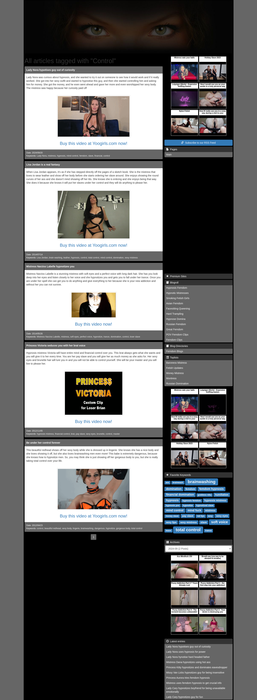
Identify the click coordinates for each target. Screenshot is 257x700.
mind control (72, 156)
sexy (210, 516)
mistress (52, 156)
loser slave (135, 336)
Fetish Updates (174, 367)
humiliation (221, 494)
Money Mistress (175, 373)
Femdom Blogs (174, 351)
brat (73, 434)
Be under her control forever (43, 442)
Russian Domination (177, 383)
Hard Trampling (174, 313)
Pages (171, 149)
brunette (101, 434)
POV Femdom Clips (177, 334)
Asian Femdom (174, 303)
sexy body (67, 528)
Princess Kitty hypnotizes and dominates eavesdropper (196, 667)
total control (93, 257)
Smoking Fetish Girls (177, 298)
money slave (172, 516)
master (116, 434)
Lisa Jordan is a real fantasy (43, 164)
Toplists (172, 357)
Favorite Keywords (178, 475)
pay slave (80, 434)
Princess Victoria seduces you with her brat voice (56, 345)
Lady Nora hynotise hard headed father (188, 657)
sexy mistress (131, 257)
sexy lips (171, 522)
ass (167, 482)
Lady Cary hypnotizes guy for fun (184, 697)
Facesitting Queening (178, 308)
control (106, 156)
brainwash (178, 482)
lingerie (76, 528)
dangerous (100, 528)
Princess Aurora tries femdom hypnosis (188, 677)
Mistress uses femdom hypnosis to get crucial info (194, 683)
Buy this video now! (93, 324)
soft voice (219, 522)
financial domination (180, 494)
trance (106, 336)
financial (98, 156)
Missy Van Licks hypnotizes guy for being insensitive (195, 672)
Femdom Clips (174, 339)
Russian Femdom (176, 324)
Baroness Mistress (176, 362)
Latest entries (175, 641)
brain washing (55, 257)
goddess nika (204, 495)
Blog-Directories (177, 346)
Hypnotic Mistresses (177, 293)
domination (118, 257)
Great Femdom (174, 329)
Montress (171, 378)
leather (66, 257)
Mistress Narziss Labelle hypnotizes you (50, 266)
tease (168, 530)
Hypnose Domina (175, 319)
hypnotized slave (205, 505)
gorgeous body (123, 528)
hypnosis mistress (45, 434)
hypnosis (61, 156)
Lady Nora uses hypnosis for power (186, 651)
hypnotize (97, 336)
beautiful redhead (52, 528)
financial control (62, 434)
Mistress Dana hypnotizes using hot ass (188, 662)
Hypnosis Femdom (176, 287)
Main (169, 154)
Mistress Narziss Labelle (48, 336)
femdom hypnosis (211, 488)
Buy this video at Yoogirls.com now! (93, 143)
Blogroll (172, 282)
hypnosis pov (173, 505)
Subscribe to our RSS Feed (198, 142)
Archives (173, 542)
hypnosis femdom (191, 500)
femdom (83, 156)
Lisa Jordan (42, 257)
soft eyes (74, 336)
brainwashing (87, 528)
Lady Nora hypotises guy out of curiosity (50, 69)
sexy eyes (91, 434)
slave (90, 156)
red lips (201, 516)
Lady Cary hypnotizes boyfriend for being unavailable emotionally (195, 690)
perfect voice (86, 336)
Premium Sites (176, 276)
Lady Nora (42, 156)
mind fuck (194, 510)
